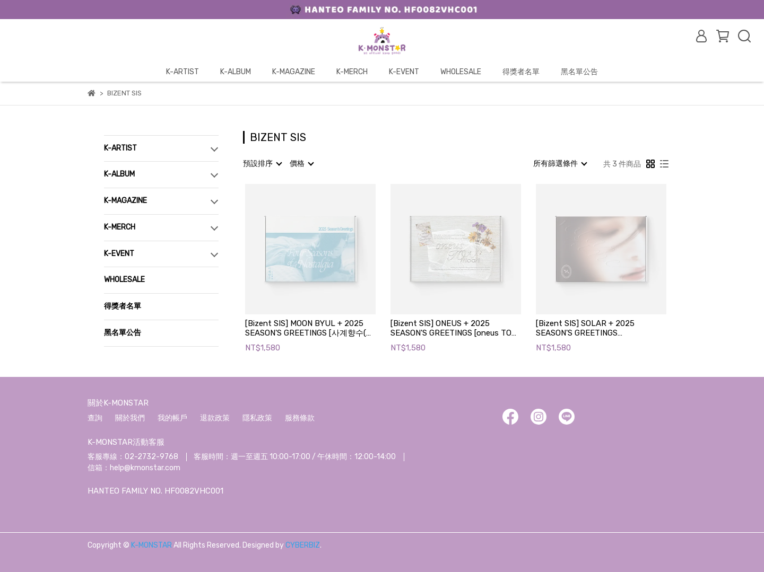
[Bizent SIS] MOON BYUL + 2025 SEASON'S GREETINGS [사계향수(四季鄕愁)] (309, 328)
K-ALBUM (235, 71)
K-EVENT (404, 71)
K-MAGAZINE (293, 71)
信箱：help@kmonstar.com (134, 467)
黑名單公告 (579, 71)
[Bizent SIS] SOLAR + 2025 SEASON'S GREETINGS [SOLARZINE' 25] (585, 328)
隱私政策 (257, 418)
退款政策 (215, 418)
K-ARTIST (182, 71)
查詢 (95, 418)
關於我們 (130, 418)
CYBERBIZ (302, 545)
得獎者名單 (521, 71)
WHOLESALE (460, 71)
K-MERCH (352, 71)
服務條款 (300, 418)
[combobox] (262, 163)
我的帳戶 (172, 418)
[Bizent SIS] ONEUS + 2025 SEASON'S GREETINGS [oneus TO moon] (450, 328)
